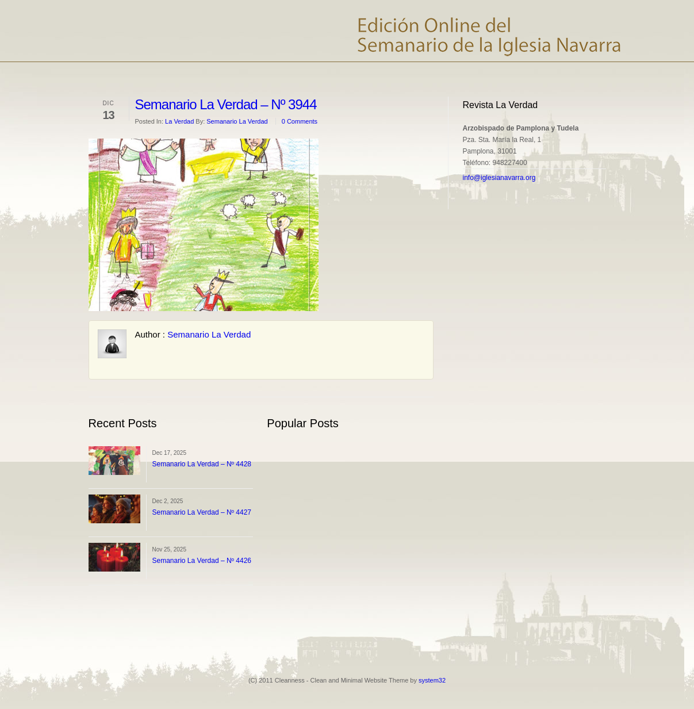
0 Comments (299, 121)
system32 (432, 680)
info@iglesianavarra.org (499, 178)
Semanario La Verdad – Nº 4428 (202, 464)
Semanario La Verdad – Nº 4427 (202, 512)
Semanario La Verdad (236, 121)
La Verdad (179, 121)
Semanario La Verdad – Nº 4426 (202, 561)
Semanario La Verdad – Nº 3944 (226, 104)
